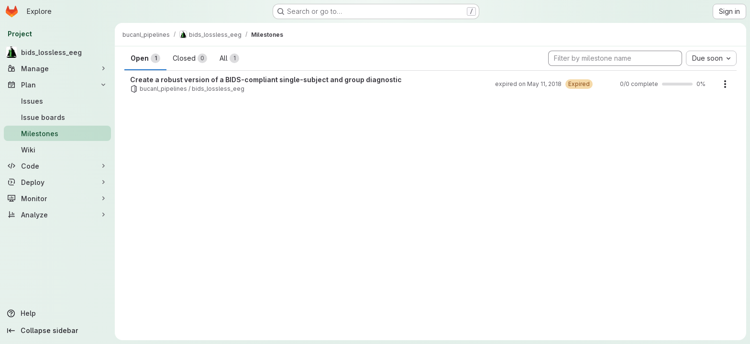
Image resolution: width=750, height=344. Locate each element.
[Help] (57, 313)
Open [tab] (145, 58)
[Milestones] (57, 133)
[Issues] (57, 100)
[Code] (57, 165)
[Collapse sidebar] (57, 330)
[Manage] (57, 68)
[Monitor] (57, 198)
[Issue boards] (57, 117)
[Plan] (57, 84)
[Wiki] (57, 149)
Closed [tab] (190, 58)
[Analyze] (57, 214)
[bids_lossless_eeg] (57, 52)
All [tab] (229, 58)
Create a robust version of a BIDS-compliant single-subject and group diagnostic (266, 79)
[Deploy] (57, 182)
